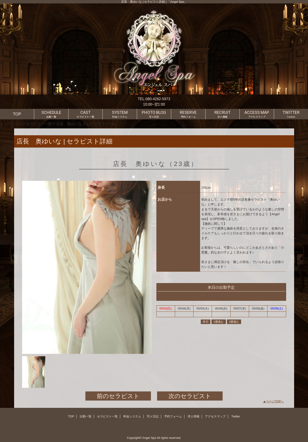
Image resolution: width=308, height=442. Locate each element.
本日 (206, 321)
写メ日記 (153, 416)
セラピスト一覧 (39, 124)
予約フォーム (173, 416)
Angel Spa (149, 437)
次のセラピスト (189, 396)
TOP (17, 114)
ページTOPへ (275, 401)
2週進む (234, 321)
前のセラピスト (118, 396)
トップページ (11, 124)
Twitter (235, 416)
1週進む (218, 321)
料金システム (132, 416)
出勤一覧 (86, 416)
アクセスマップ (215, 416)
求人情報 (193, 416)
